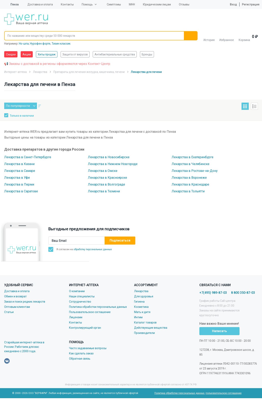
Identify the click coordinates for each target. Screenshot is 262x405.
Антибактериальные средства (115, 54)
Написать (219, 331)
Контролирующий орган (85, 327)
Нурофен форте (40, 43)
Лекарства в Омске (102, 171)
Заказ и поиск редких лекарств (24, 301)
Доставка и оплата (40, 4)
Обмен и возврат (15, 296)
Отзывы (184, 4)
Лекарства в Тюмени (104, 191)
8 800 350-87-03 (243, 293)
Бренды (147, 54)
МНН (132, 4)
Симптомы (114, 4)
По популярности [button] (21, 106)
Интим (138, 317)
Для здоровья (143, 296)
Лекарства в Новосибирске (108, 157)
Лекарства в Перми (19, 184)
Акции (26, 54)
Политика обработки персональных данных (98, 306)
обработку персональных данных (92, 249)
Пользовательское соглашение (90, 312)
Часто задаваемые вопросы (87, 348)
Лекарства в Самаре (19, 171)
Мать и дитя (142, 312)
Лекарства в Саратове (21, 191)
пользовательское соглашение (224, 393)
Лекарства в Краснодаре (190, 184)
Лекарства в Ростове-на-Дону (195, 171)
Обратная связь (79, 358)
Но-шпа (24, 43)
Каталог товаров (145, 322)
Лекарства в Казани (19, 164)
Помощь (87, 4)
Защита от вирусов (75, 54)
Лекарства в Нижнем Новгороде (113, 164)
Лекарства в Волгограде (106, 184)
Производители (144, 333)
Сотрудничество (80, 301)
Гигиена (139, 301)
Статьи (9, 312)
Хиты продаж (47, 54)
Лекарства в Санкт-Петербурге (27, 157)
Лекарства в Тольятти (188, 191)
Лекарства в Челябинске (190, 164)
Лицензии (75, 317)
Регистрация (250, 4)
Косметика (141, 306)
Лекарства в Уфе (17, 178)
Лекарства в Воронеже (189, 178)
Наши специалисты (82, 296)
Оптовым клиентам (17, 306)
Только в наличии (22, 115)
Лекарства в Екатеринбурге (192, 157)
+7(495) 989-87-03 (213, 293)
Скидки (11, 54)
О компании (77, 291)
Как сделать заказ (81, 353)
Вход (230, 4)
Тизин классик (61, 43)
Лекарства (141, 291)
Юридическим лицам (157, 4)
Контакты (67, 4)
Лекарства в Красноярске (107, 178)
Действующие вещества (150, 327)
